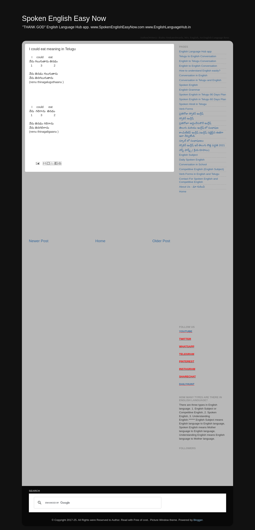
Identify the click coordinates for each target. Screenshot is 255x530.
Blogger (198, 519)
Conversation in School (193, 164)
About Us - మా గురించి (192, 186)
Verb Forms (186, 108)
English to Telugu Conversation (197, 61)
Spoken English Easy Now (64, 18)
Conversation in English (193, 75)
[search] (97, 502)
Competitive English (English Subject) (201, 169)
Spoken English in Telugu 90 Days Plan (202, 94)
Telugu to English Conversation (197, 56)
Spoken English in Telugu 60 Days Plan (202, 99)
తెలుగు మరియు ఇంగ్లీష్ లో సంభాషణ (198, 127)
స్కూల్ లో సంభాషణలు (191, 140)
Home (100, 241)
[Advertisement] (99, 205)
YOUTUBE (185, 331)
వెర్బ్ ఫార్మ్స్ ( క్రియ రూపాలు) (194, 150)
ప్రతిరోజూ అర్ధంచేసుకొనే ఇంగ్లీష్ (195, 123)
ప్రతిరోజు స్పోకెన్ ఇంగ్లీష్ (191, 113)
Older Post (161, 241)
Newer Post (38, 241)
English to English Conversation (198, 65)
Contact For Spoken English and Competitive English (198, 180)
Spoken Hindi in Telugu (193, 104)
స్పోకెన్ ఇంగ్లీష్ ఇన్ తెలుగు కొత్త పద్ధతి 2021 (202, 145)
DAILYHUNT (186, 384)
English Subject (188, 154)
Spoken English (188, 84)
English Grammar (189, 89)
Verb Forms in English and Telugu (199, 173)
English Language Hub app (195, 51)
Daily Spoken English (192, 159)
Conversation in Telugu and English (200, 80)
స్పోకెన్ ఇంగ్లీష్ (186, 118)
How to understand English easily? (199, 70)
